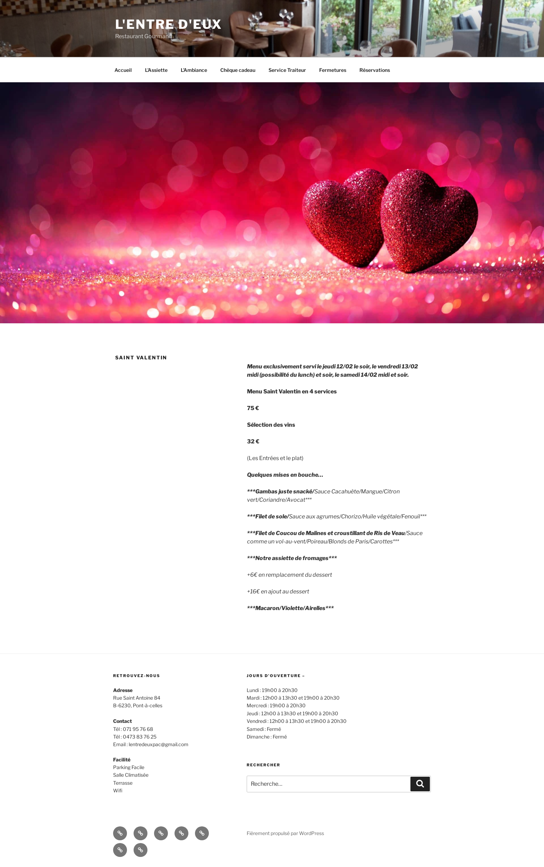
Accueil (123, 70)
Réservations (374, 70)
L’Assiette (156, 70)
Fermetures (332, 70)
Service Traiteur (287, 70)
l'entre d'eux (168, 24)
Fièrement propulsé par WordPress (285, 833)
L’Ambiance (194, 70)
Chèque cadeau (237, 70)
